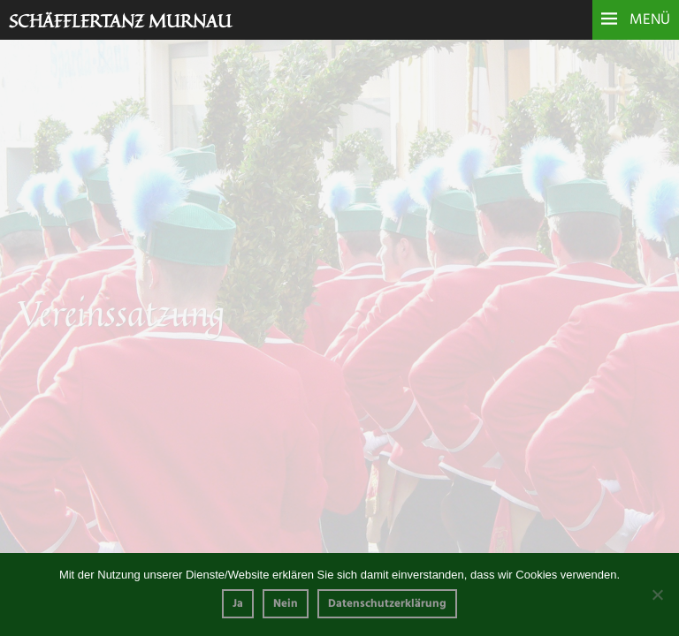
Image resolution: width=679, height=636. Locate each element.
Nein (285, 603)
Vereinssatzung (56, 471)
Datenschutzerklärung (387, 603)
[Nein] (657, 594)
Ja (238, 603)
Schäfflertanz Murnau (120, 20)
